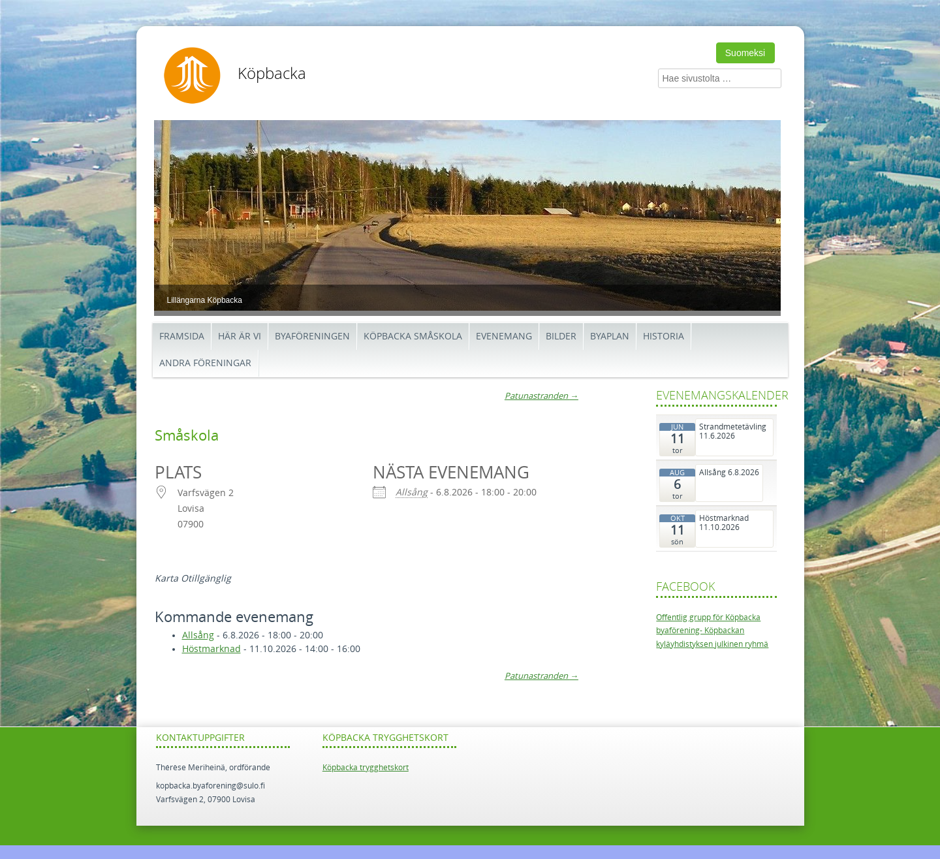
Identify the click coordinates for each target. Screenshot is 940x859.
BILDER (561, 336)
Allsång (412, 492)
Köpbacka (272, 74)
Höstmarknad (211, 649)
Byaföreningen (312, 336)
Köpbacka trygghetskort (365, 767)
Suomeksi (745, 53)
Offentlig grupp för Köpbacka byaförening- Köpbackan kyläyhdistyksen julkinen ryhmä (712, 631)
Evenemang (504, 336)
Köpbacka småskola (413, 336)
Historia (663, 336)
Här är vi (239, 336)
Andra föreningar (205, 363)
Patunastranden (541, 396)
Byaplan (609, 336)
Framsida (181, 336)
